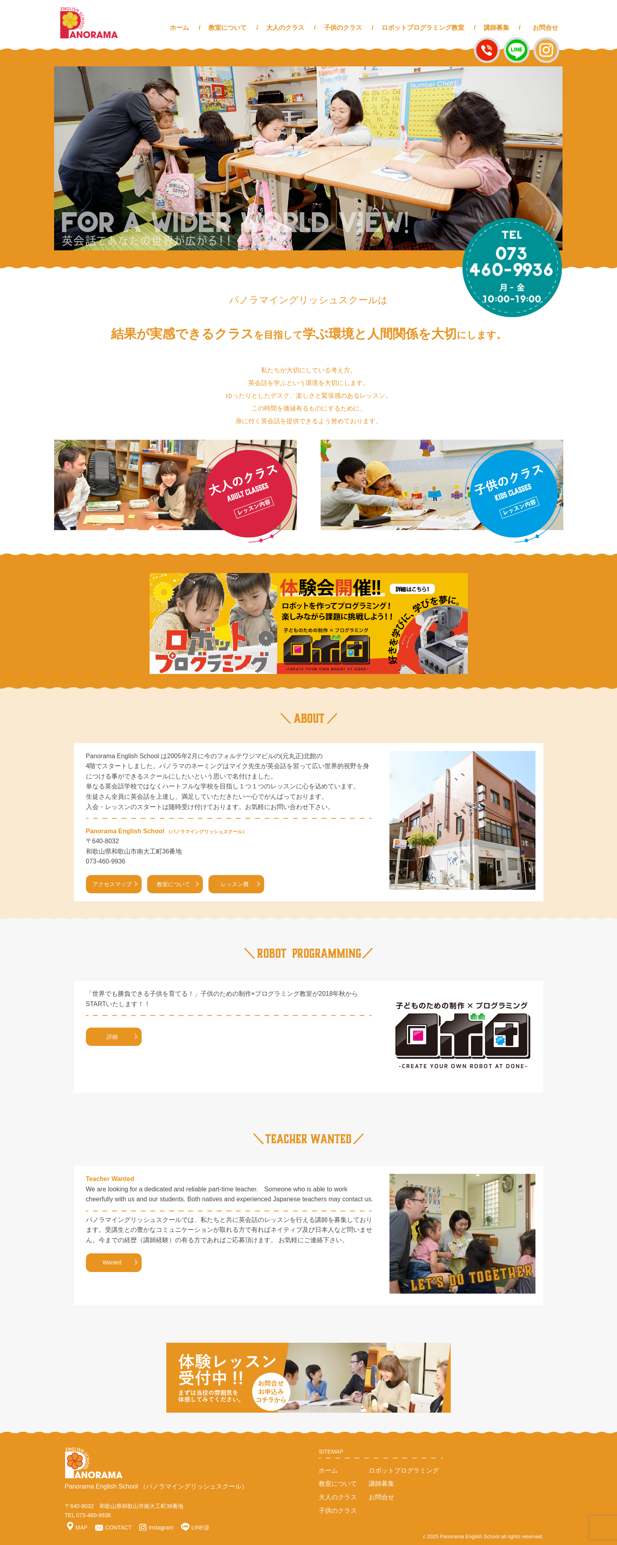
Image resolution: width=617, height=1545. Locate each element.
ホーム (179, 27)
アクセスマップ (115, 884)
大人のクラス (285, 27)
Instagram (156, 1527)
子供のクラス (343, 27)
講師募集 (496, 27)
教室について (227, 27)
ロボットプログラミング (404, 1470)
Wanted (120, 1262)
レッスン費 (240, 884)
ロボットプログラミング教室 (422, 27)
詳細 (122, 1037)
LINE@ (195, 1527)
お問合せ (545, 27)
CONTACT (113, 1527)
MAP (77, 1527)
